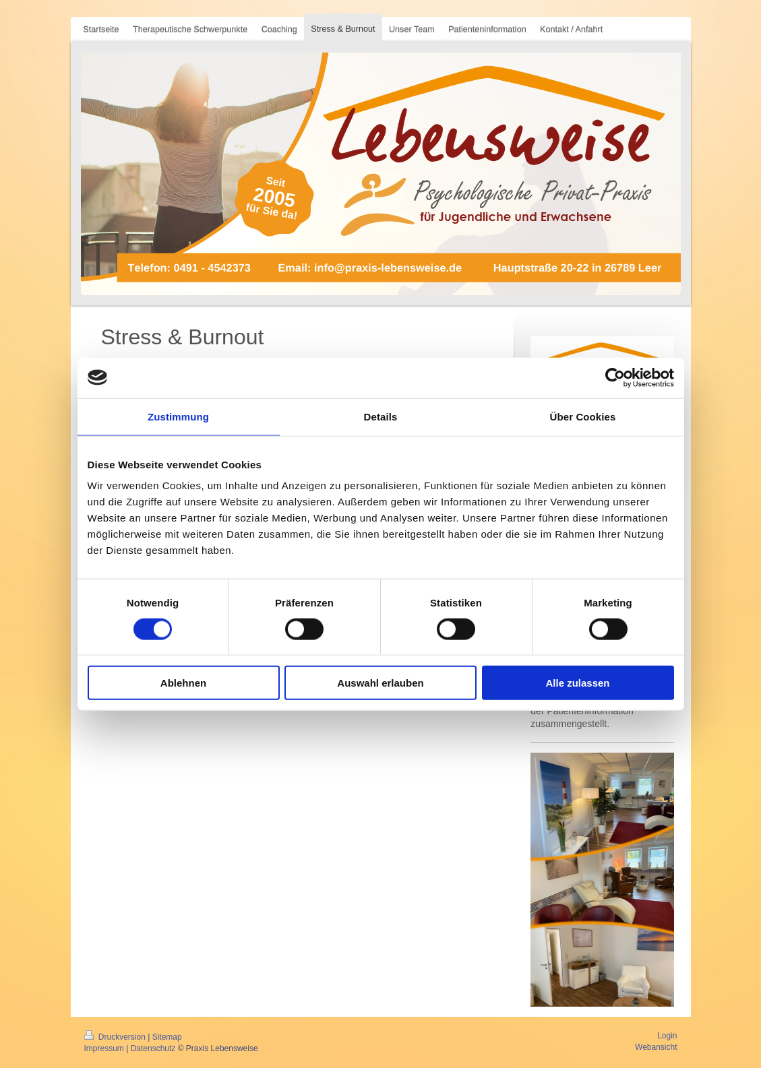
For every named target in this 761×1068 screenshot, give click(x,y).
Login (667, 1035)
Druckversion (116, 1037)
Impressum (104, 1048)
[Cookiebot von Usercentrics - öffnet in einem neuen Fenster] (615, 377)
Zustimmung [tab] (178, 416)
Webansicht (656, 1047)
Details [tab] (381, 416)
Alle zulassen (577, 683)
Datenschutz (153, 1048)
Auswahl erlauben (380, 683)
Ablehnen (183, 683)
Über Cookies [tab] (583, 416)
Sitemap (167, 1037)
